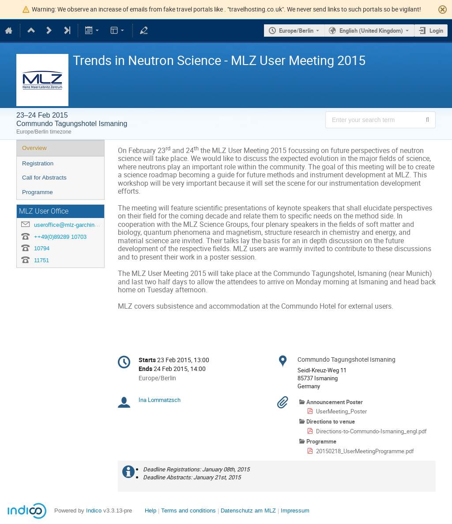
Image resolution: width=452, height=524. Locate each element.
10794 (41, 248)
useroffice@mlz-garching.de (69, 225)
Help (150, 510)
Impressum (295, 510)
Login (436, 30)
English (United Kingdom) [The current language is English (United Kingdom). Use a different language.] (371, 30)
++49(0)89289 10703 (60, 237)
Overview (34, 148)
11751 (41, 260)
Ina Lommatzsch (160, 400)
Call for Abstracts (44, 177)
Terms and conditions (188, 510)
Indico (94, 510)
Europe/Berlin (296, 30)
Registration (37, 163)
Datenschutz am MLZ (248, 510)
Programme (37, 192)
